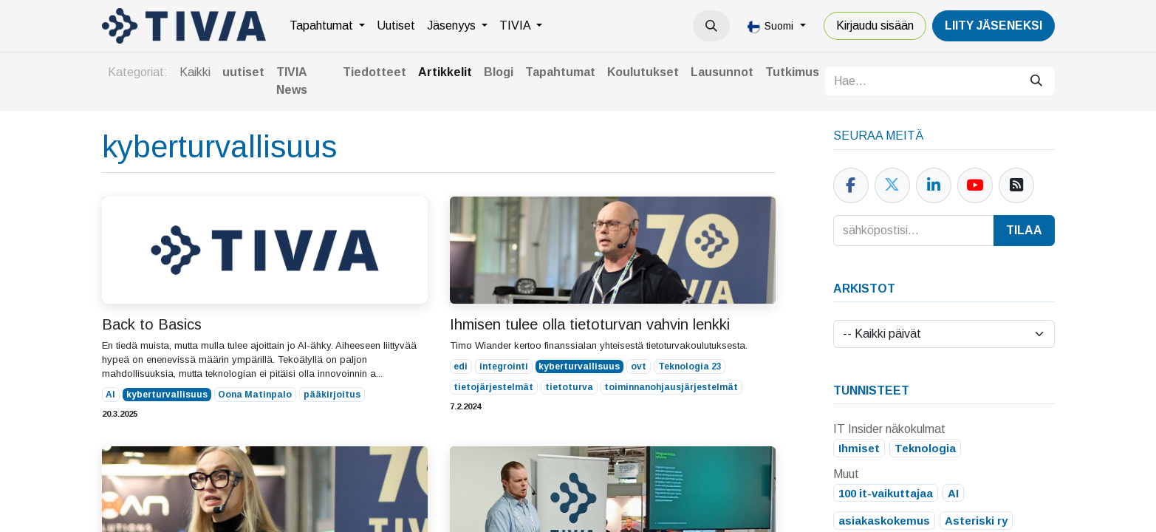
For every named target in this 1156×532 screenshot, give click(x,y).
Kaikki (195, 72)
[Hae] (1036, 81)
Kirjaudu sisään (875, 25)
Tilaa (1024, 230)
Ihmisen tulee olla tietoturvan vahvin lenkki (590, 324)
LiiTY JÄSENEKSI (993, 25)
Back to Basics (152, 324)
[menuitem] (327, 26)
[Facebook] (851, 185)
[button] (711, 25)
